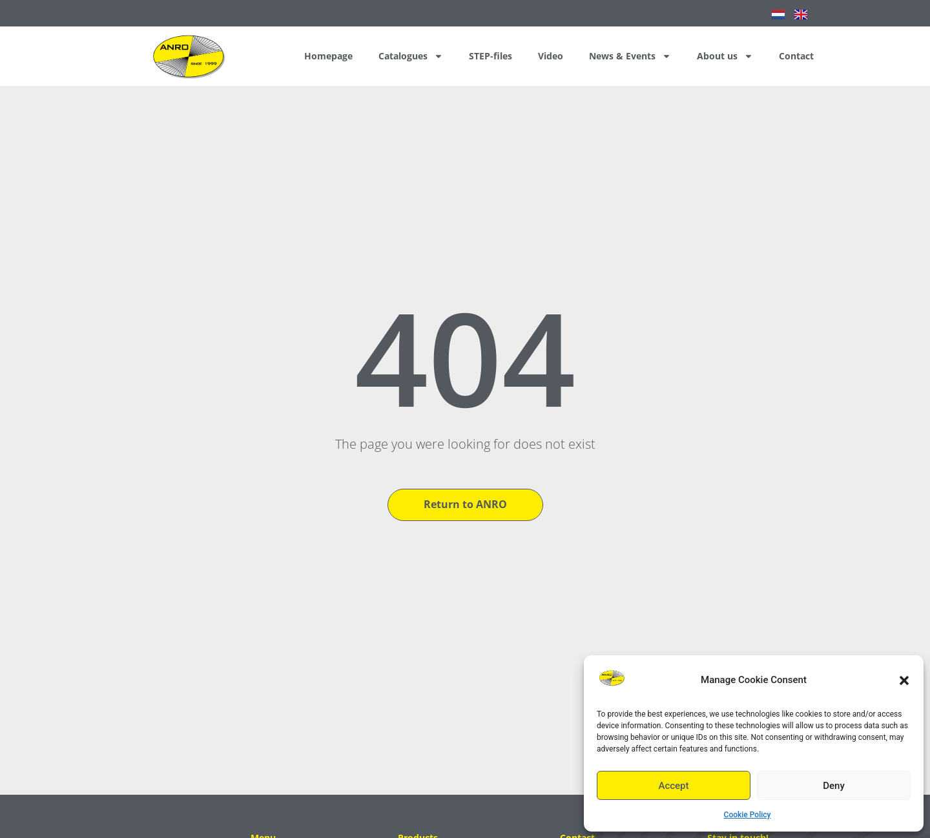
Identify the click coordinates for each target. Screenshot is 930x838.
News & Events (630, 56)
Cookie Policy (747, 814)
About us (725, 56)
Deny (834, 786)
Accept (673, 786)
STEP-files (490, 56)
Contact (796, 56)
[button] (904, 680)
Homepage (328, 56)
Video (550, 56)
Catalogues (410, 56)
